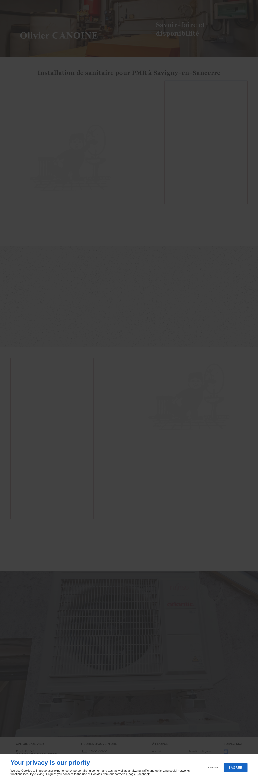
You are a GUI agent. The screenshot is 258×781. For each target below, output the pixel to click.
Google (131, 774)
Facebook (143, 774)
